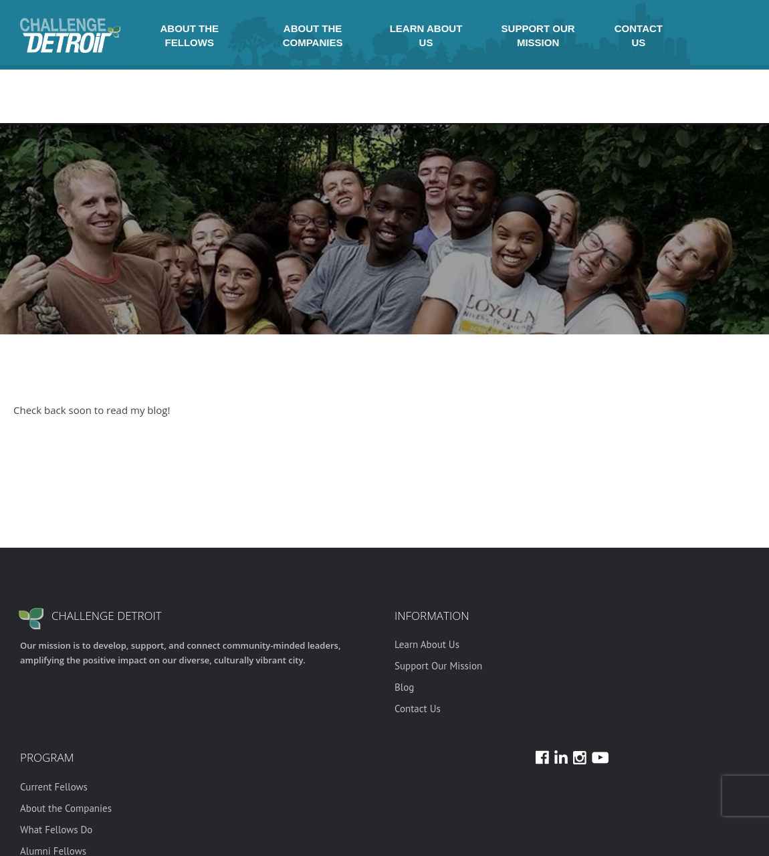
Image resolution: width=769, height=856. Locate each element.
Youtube (726, 36)
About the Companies (313, 35)
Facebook (693, 36)
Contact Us (639, 35)
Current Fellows (54, 786)
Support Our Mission (538, 35)
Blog (404, 687)
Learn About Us (426, 35)
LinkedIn (709, 36)
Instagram (677, 36)
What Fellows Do (56, 829)
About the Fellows (189, 35)
